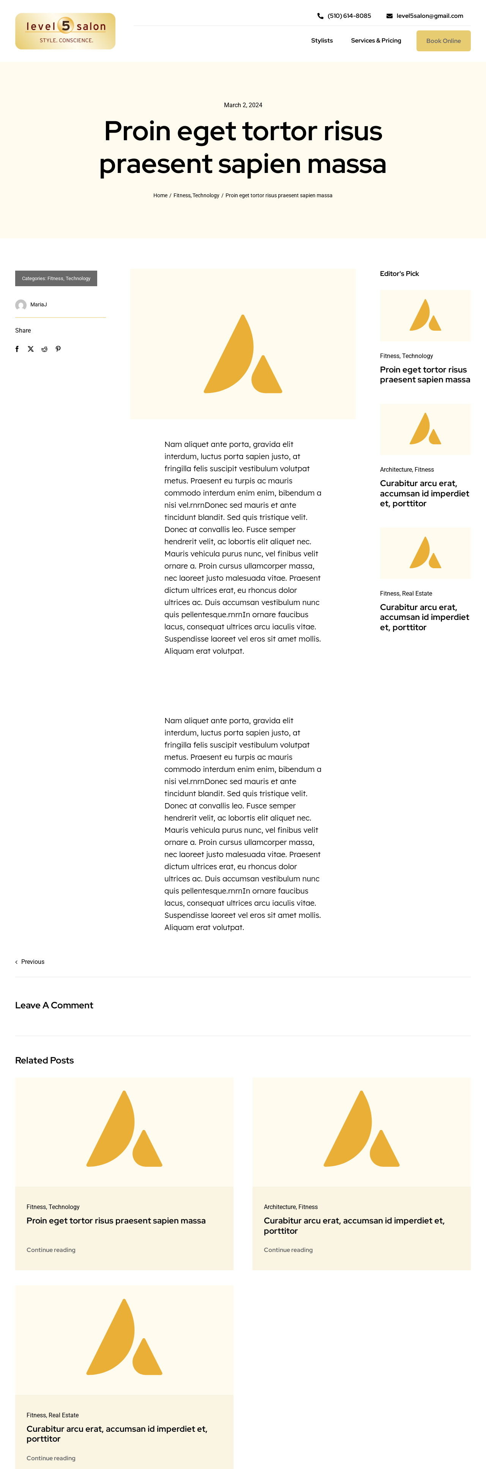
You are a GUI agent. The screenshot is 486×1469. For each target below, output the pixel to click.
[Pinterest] (58, 349)
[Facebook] (17, 349)
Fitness (55, 278)
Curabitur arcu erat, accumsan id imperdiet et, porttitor (424, 493)
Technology (78, 278)
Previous (32, 961)
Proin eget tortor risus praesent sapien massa (425, 374)
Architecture (396, 469)
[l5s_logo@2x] (65, 15)
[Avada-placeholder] (425, 292)
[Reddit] (44, 349)
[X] (31, 349)
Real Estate (417, 593)
